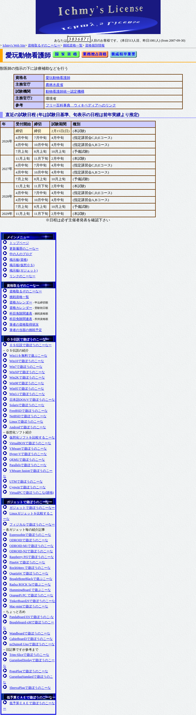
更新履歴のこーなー (24, 248)
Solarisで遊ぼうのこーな (26, 405)
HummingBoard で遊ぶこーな (30, 590)
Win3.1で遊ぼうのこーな (27, 394)
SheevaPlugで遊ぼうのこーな (30, 688)
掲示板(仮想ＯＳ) (21, 265)
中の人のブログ (20, 254)
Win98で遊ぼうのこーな (26, 383)
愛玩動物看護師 (58, 78)
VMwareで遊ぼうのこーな (28, 448)
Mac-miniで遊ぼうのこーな (28, 606)
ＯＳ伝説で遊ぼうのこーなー (28, 339)
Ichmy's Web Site (14, 45)
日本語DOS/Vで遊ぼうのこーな (32, 400)
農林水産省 (54, 85)
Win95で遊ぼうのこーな (26, 388)
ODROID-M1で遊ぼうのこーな (31, 546)
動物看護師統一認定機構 (65, 91)
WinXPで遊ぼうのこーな (27, 372)
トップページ (19, 243)
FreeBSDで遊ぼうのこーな (28, 411)
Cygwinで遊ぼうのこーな (27, 487)
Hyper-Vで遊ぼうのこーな (28, 454)
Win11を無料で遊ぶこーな (28, 355)
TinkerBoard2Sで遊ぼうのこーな (32, 601)
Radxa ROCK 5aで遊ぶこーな (30, 584)
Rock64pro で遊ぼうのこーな (30, 568)
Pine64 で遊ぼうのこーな (27, 562)
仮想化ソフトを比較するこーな (32, 437)
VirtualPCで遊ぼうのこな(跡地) (31, 493)
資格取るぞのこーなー (44, 45)
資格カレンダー (20, 302)
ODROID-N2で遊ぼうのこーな (31, 551)
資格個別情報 (95, 45)
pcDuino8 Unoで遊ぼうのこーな (32, 644)
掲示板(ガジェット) (23, 270)
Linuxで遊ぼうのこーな (26, 421)
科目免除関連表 (20, 313)
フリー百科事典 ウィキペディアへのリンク (81, 105)
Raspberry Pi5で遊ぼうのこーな (31, 557)
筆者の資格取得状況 (24, 324)
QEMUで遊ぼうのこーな (27, 460)
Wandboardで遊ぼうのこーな (29, 633)
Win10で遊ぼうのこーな (26, 361)
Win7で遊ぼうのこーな (25, 367)
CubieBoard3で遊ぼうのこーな (31, 639)
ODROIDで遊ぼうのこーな (28, 540)
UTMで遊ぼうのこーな (26, 481)
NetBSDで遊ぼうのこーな (27, 416)
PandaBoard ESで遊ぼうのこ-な (31, 617)
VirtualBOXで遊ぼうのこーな (30, 443)
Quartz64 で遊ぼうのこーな (28, 573)
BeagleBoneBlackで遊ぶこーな (30, 579)
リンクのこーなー (22, 276)
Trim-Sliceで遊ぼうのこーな (29, 655)
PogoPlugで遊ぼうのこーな (28, 671)
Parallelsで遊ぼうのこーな (27, 465)
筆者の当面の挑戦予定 (25, 330)
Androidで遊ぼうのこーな (27, 427)
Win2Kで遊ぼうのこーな (27, 377)
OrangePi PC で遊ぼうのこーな (31, 595)
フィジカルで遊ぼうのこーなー (32, 524)
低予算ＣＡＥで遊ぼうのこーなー (31, 697)
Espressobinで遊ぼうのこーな (30, 535)
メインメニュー (18, 237)
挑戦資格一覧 (72, 45)
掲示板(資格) (18, 260)
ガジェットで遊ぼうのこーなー (29, 502)
